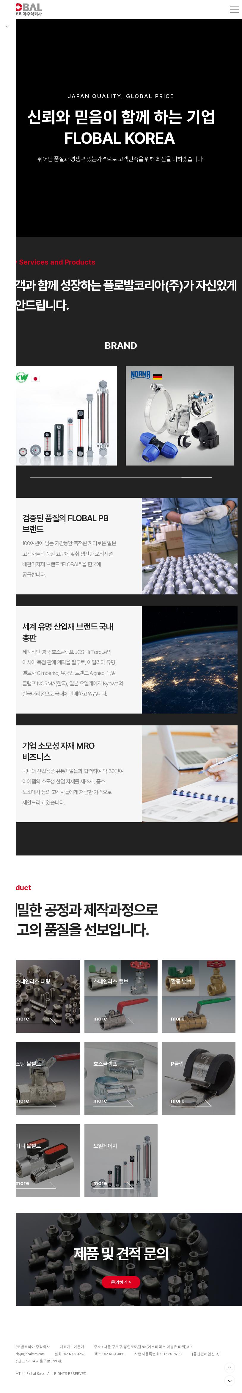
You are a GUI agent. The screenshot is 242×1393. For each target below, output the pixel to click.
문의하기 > (121, 1282)
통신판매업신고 (205, 1354)
